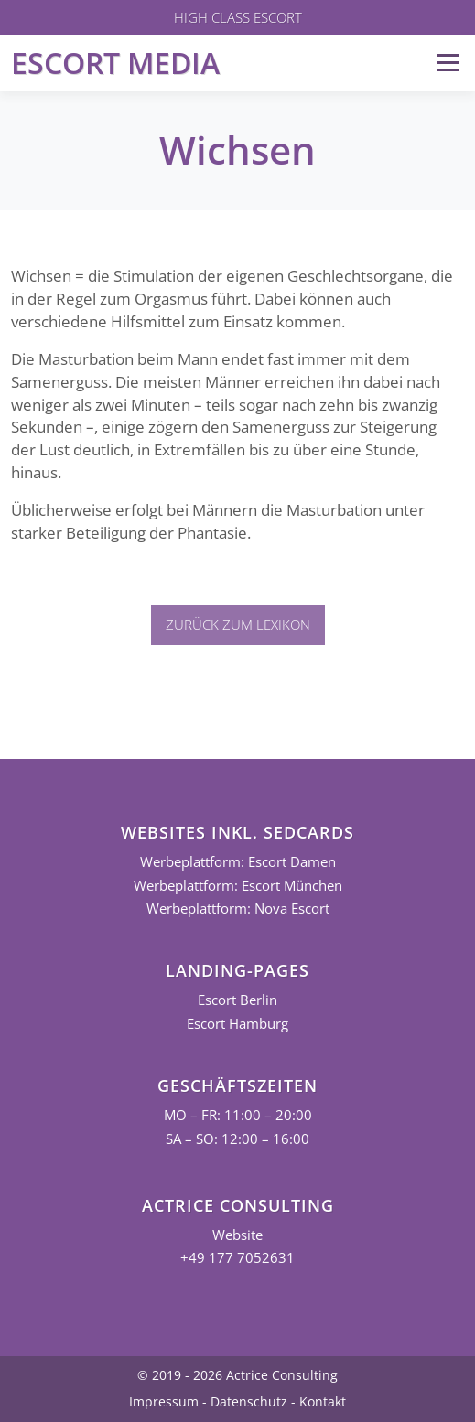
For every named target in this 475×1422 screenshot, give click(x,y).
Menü (448, 62)
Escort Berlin (237, 1000)
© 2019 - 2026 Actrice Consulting (237, 1375)
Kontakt (322, 1401)
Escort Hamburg (237, 1024)
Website (237, 1235)
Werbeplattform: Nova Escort (237, 908)
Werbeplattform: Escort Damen (238, 862)
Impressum (164, 1401)
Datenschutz (249, 1401)
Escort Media (115, 62)
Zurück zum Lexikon (238, 624)
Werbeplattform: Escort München (238, 886)
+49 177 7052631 (237, 1258)
